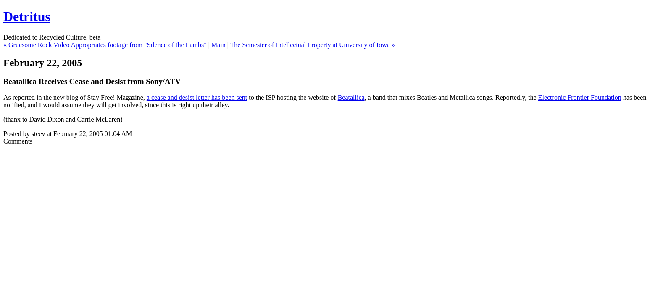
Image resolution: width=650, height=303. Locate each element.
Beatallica (351, 97)
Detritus (26, 16)
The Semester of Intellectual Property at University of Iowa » (312, 44)
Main (218, 44)
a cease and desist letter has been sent (197, 97)
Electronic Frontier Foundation (579, 97)
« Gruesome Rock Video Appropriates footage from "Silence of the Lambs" (105, 44)
